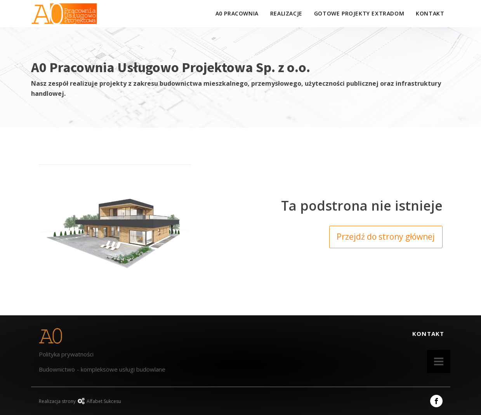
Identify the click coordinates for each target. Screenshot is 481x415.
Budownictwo (57, 369)
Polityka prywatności (66, 354)
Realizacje (286, 13)
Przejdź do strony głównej (386, 236)
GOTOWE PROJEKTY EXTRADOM (359, 13)
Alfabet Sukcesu (104, 401)
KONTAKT (430, 13)
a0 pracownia (237, 13)
